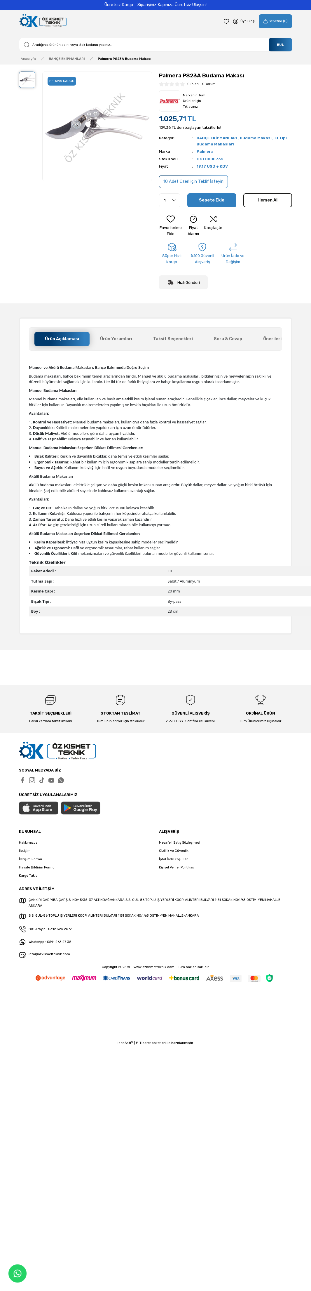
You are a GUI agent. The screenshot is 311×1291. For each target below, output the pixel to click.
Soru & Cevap (228, 338)
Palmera (205, 151)
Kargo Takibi (29, 875)
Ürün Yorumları (116, 338)
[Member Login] (244, 21)
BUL (280, 45)
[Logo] (43, 21)
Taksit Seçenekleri (173, 338)
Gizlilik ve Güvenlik (173, 851)
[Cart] (275, 21)
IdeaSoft (125, 1042)
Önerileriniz (275, 338)
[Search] (155, 45)
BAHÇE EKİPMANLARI (217, 138)
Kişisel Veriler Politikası (177, 867)
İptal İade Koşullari (173, 859)
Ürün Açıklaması (62, 338)
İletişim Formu (30, 859)
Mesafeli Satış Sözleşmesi (179, 842)
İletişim (25, 851)
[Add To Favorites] (170, 225)
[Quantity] (169, 200)
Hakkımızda (28, 842)
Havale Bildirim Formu (37, 867)
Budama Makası (256, 138)
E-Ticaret (143, 1043)
